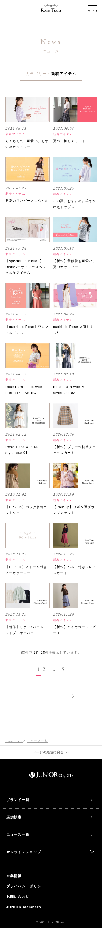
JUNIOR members (23, 907)
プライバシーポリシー (25, 886)
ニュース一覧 (18, 835)
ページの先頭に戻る (48, 752)
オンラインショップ (50, 852)
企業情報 (14, 876)
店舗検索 (14, 817)
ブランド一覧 (18, 800)
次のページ (72, 696)
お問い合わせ (18, 897)
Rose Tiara (14, 741)
